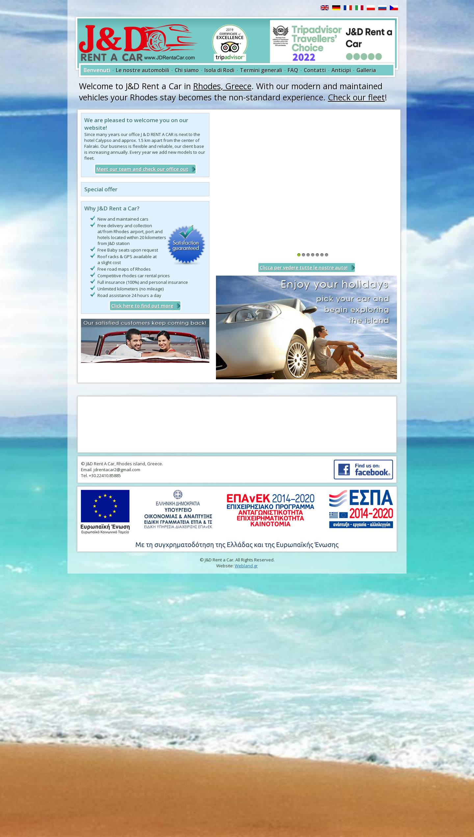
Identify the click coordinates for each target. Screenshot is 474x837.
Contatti (315, 70)
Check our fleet (356, 97)
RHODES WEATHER (237, 424)
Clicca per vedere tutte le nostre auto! (304, 267)
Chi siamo (187, 70)
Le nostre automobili (142, 70)
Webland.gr (246, 566)
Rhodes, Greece (222, 86)
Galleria (366, 70)
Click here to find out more (142, 306)
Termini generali (261, 70)
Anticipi (341, 70)
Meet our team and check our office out (142, 169)
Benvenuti (97, 70)
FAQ (293, 70)
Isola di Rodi (219, 70)
